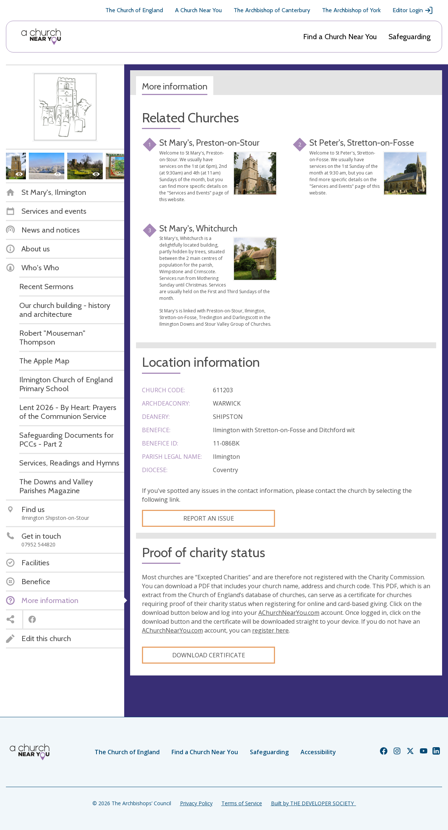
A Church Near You (198, 10)
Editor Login (413, 10)
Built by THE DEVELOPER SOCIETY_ (313, 803)
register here (270, 630)
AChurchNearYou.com (288, 613)
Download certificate (208, 655)
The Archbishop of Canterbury (272, 10)
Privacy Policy (196, 803)
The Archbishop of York (351, 10)
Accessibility (318, 752)
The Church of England (134, 10)
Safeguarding (409, 36)
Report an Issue (208, 518)
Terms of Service (241, 803)
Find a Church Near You (340, 36)
